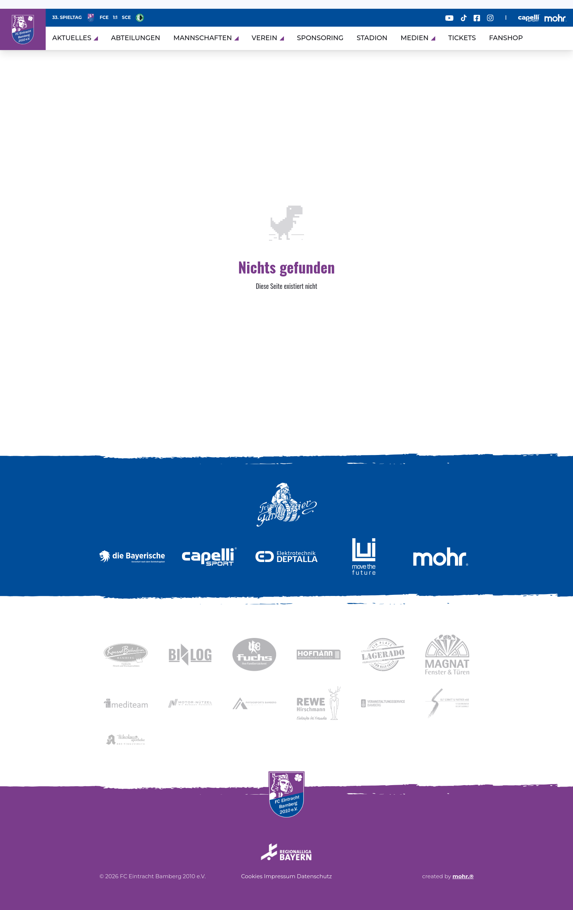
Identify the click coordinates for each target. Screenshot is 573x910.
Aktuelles (75, 38)
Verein (268, 38)
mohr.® (463, 876)
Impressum (279, 876)
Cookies (252, 876)
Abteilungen (135, 38)
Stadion (372, 38)
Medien (418, 38)
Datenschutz (314, 876)
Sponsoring (320, 38)
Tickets (462, 38)
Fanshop (506, 38)
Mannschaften (205, 38)
